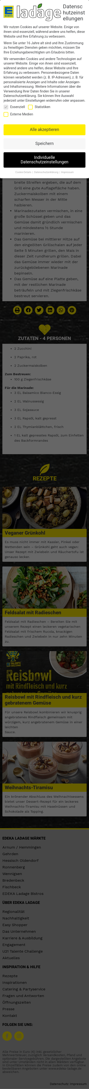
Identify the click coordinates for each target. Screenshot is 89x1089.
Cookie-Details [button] (23, 171)
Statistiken (39, 106)
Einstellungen (35, 100)
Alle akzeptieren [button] (44, 129)
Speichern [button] (44, 143)
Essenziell (14, 106)
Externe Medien (18, 114)
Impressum (67, 171)
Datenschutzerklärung (20, 95)
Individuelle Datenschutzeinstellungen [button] (44, 159)
